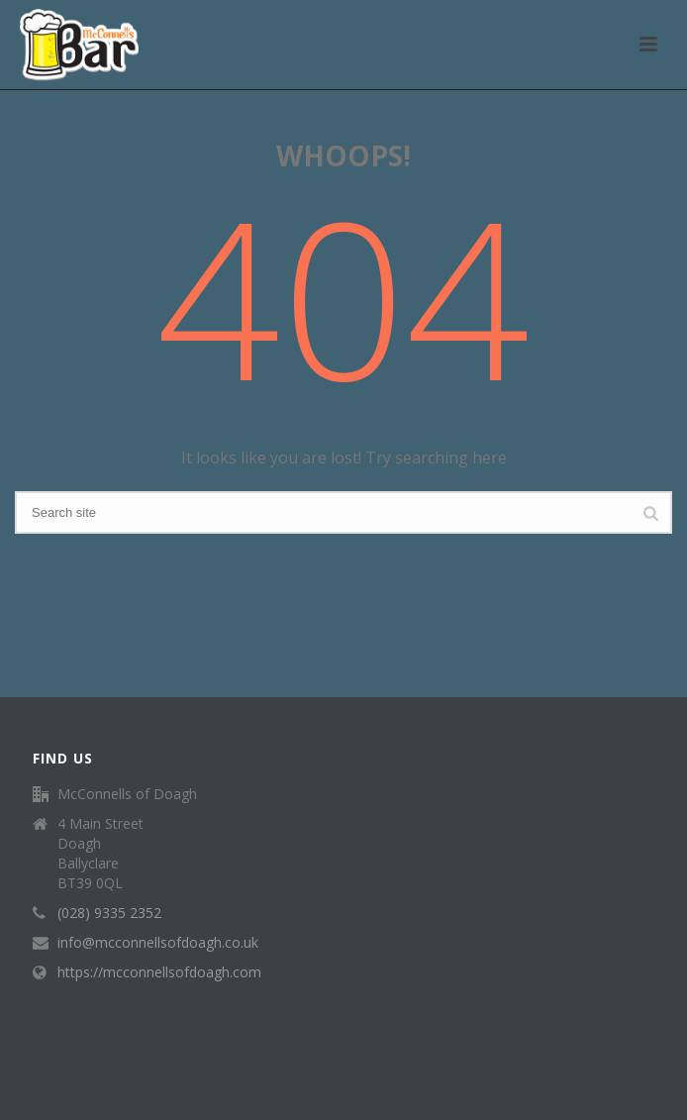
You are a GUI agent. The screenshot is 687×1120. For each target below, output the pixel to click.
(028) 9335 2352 (109, 913)
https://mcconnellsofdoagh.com (159, 972)
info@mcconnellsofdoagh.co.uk (157, 943)
